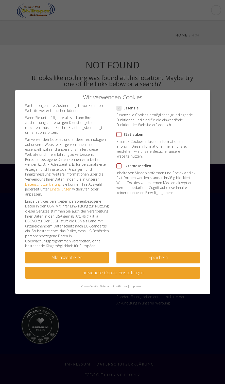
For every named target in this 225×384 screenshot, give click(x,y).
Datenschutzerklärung (43, 184)
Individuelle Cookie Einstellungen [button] (112, 273)
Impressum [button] (137, 286)
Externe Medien (135, 165)
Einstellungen (60, 189)
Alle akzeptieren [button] (66, 257)
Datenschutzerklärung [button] (113, 286)
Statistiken (131, 134)
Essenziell (130, 108)
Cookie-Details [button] (89, 286)
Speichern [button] (158, 257)
